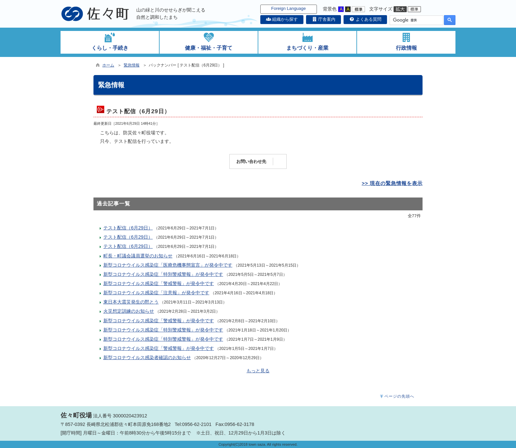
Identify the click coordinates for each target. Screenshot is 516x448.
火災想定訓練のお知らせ (128, 311)
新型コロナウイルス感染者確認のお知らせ (147, 357)
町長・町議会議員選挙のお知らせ (137, 255)
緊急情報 (132, 65)
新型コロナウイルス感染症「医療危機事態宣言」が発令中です (167, 265)
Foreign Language (288, 8)
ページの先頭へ (399, 396)
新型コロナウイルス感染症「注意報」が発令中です (156, 292)
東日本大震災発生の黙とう (131, 301)
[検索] (416, 20)
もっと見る (258, 370)
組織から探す (282, 19)
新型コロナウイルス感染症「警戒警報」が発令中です (158, 283)
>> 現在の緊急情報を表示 (392, 183)
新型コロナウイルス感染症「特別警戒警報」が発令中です (163, 274)
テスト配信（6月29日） (128, 227)
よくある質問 (365, 19)
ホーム (108, 65)
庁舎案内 (323, 19)
